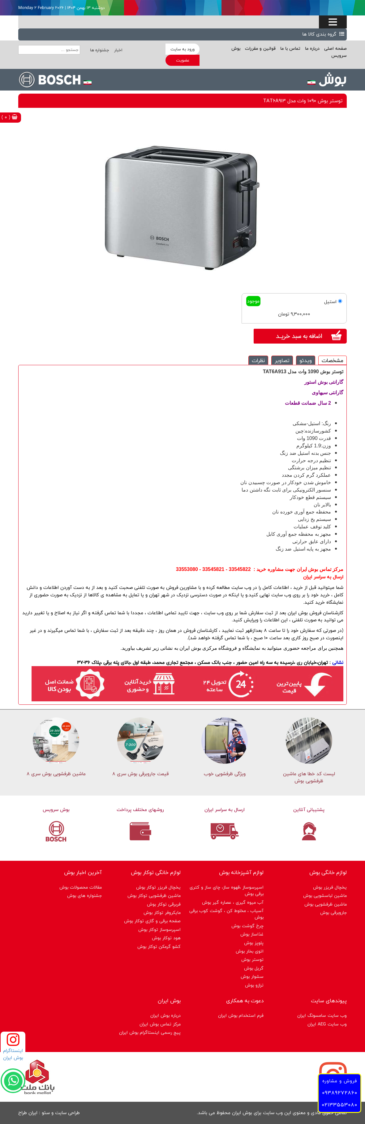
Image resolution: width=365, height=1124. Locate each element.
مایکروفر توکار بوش (162, 912)
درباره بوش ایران (165, 1015)
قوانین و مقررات (259, 48)
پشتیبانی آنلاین (308, 809)
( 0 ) (9, 117)
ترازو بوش (254, 985)
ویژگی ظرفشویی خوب (225, 774)
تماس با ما (289, 48)
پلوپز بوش (254, 943)
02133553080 (339, 1104)
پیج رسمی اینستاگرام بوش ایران (150, 1032)
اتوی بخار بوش (250, 951)
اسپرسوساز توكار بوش (159, 929)
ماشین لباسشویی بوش (325, 895)
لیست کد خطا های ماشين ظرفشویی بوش (309, 777)
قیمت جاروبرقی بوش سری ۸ (140, 774)
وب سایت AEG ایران (327, 1024)
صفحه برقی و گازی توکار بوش (152, 921)
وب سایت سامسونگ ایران (322, 1015)
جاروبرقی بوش (333, 912)
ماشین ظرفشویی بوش (325, 904)
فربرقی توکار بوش (164, 904)
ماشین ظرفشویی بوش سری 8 (56, 774)
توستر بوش (252, 959)
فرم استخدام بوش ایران (241, 1015)
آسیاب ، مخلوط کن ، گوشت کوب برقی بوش (226, 914)
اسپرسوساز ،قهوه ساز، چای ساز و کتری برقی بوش (227, 890)
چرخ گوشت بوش (247, 926)
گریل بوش (254, 968)
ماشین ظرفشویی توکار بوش (154, 895)
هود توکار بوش (166, 938)
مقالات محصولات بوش (80, 887)
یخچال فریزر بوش (330, 887)
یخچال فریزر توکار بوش (158, 887)
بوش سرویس (56, 809)
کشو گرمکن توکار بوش (159, 946)
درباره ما (311, 48)
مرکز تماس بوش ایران (160, 1024)
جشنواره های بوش (84, 895)
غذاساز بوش (252, 934)
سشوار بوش (252, 976)
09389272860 (339, 1092)
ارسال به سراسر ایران (224, 809)
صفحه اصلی (335, 48)
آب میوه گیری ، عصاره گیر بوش (233, 902)
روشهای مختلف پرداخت (140, 809)
